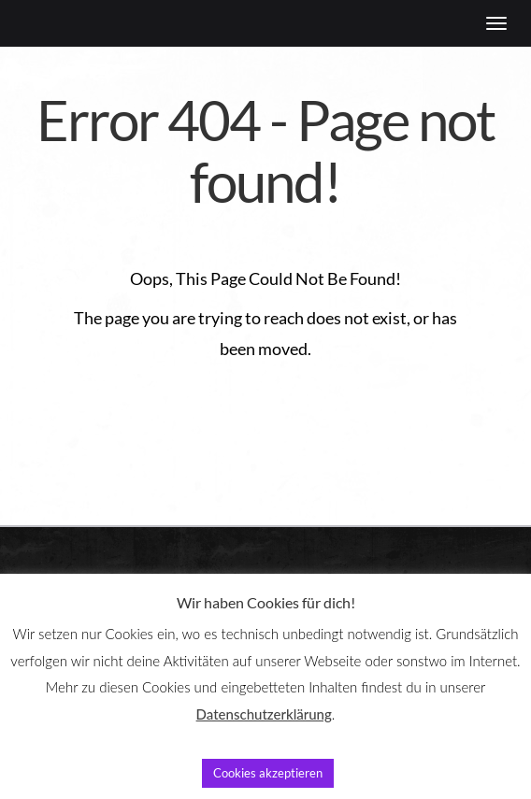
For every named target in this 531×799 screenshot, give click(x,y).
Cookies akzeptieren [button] (268, 772)
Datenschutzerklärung (264, 714)
